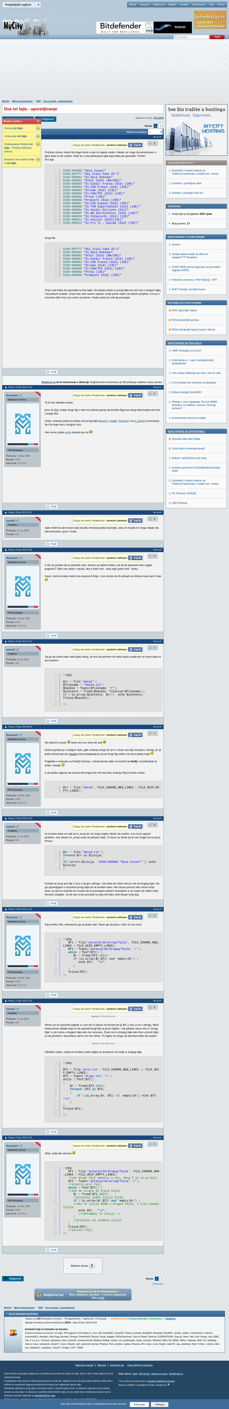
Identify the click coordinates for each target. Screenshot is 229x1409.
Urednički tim (117, 1365)
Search (176, 244)
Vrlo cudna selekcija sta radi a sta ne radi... (197, 372)
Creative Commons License (161, 1381)
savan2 (10, 520)
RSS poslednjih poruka (185, 319)
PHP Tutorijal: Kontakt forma (188, 289)
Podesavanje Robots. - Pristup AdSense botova (18, 148)
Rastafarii (12, 395)
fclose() (123, 420)
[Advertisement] (114, 71)
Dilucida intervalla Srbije (186, 438)
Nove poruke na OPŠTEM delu (186, 431)
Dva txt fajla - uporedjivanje (58, 101)
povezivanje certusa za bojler (189, 417)
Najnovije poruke (85, 1365)
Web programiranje (22, 101)
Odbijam (160, 1404)
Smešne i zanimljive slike (186, 183)
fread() (113, 420)
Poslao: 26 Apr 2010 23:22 (20, 641)
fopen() (104, 420)
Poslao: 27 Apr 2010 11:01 (20, 909)
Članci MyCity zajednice (140, 1365)
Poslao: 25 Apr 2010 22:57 (20, 512)
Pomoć (221, 4)
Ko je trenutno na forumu (23, 1313)
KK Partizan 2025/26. (184, 493)
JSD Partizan (179, 502)
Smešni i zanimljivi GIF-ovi (187, 192)
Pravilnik (184, 4)
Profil (53, 372)
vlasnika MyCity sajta (45, 1396)
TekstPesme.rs (176, 1374)
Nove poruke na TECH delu (185, 343)
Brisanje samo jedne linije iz (19, 161)
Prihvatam (139, 1404)
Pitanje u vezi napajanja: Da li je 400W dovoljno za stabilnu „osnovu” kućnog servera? (194, 405)
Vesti (134, 1374)
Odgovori (48, 119)
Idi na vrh (158, 1284)
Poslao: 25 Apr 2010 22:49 (20, 387)
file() (56, 409)
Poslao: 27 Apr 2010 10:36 (20, 818)
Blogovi (172, 4)
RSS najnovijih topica (184, 310)
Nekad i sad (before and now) (189, 458)
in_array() (140, 420)
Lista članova (198, 4)
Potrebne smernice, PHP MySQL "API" (194, 279)
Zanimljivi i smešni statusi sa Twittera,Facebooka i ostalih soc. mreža (195, 172)
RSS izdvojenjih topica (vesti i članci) (193, 329)
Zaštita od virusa (159, 1374)
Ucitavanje (15, 136)
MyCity (132, 4)
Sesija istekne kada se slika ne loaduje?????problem (190, 256)
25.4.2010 (159, 118)
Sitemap (101, 1365)
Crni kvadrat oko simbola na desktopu (194, 382)
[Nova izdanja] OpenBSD (186, 392)
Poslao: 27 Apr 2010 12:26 (20, 1001)
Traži (211, 4)
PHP (38, 101)
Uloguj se (144, 4)
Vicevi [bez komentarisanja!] (188, 448)
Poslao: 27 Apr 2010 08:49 (20, 727)
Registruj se (159, 4)
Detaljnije (171, 1318)
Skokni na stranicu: (137, 132)
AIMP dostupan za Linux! (186, 350)
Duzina (13, 128)
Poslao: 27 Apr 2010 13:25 (20, 1138)
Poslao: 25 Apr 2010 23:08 (20, 550)
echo (68, 432)
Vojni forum (144, 1374)
